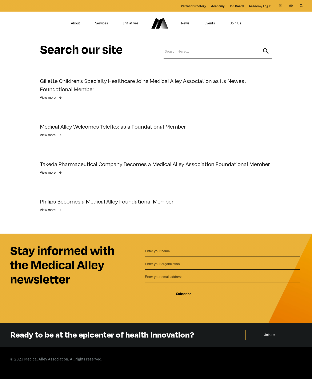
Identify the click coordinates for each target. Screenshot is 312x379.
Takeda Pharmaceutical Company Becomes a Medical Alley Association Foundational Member (155, 170)
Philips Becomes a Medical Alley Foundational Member (106, 207)
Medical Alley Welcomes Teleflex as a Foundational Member (113, 132)
